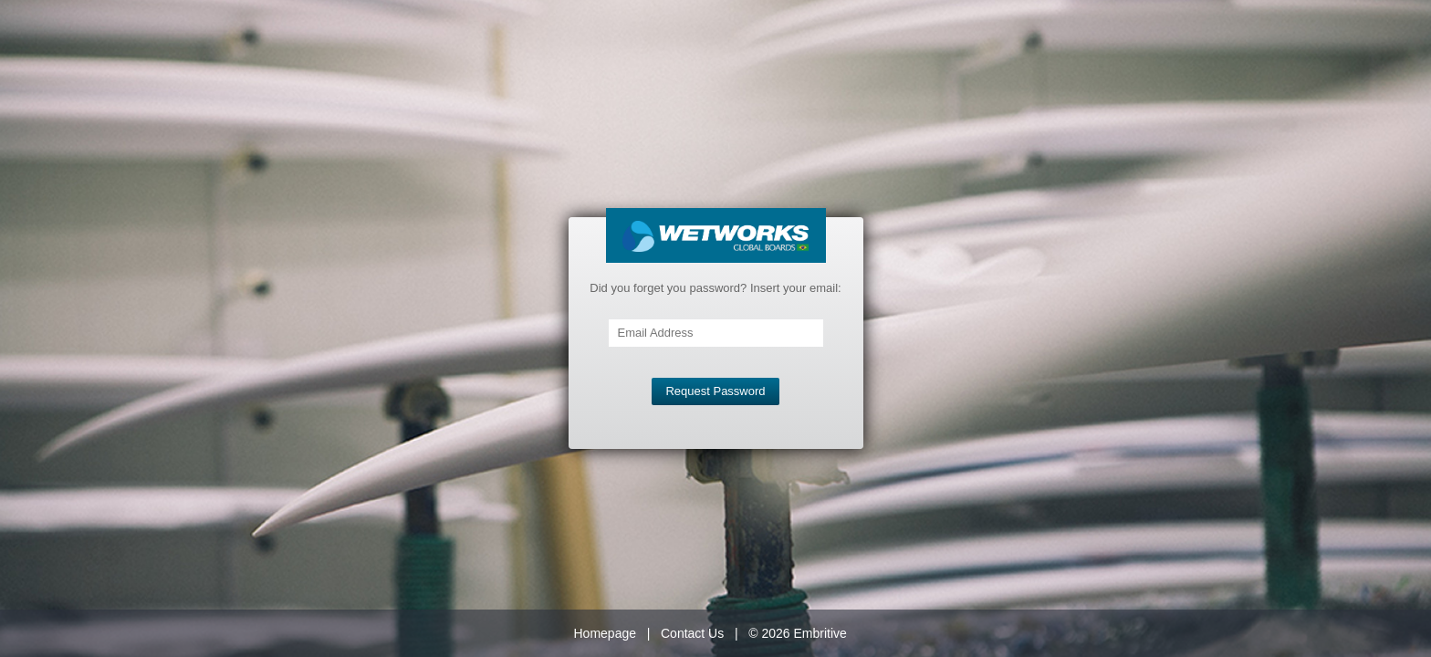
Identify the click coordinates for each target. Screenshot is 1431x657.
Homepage (605, 633)
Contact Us (692, 633)
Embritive (819, 633)
